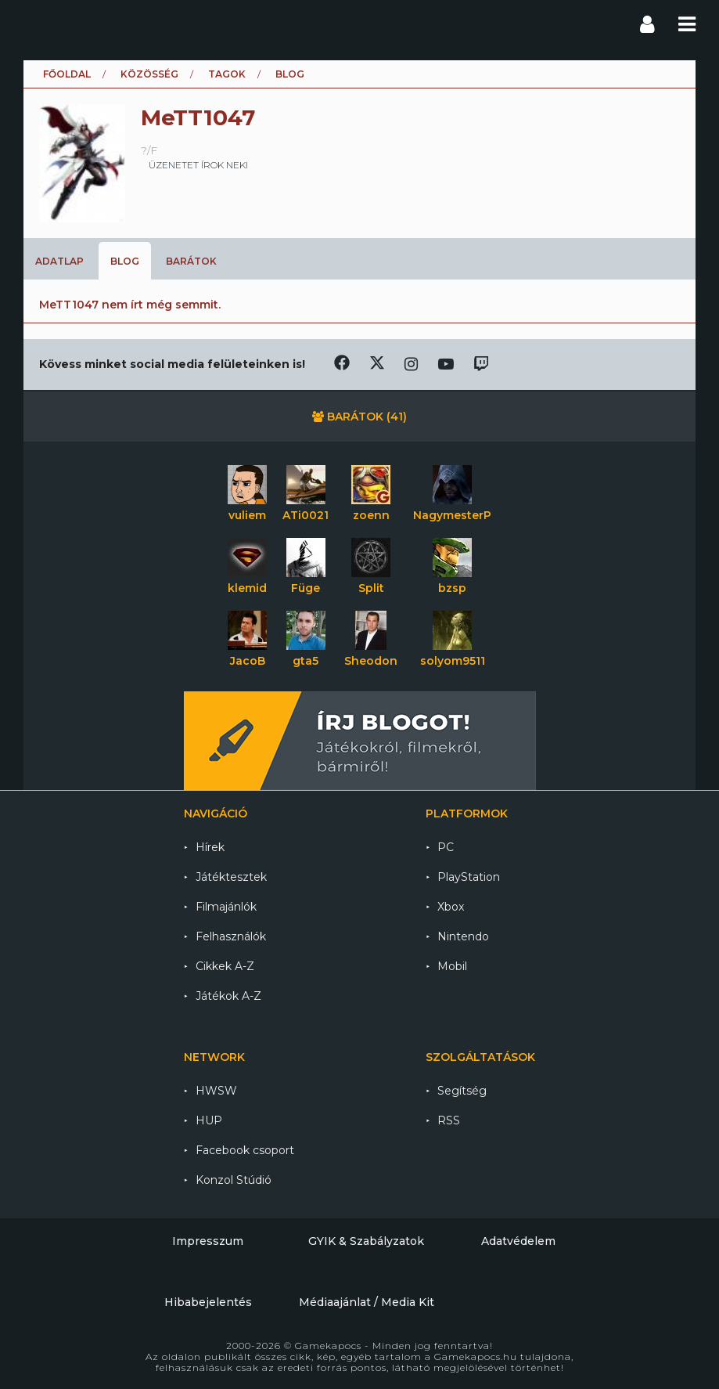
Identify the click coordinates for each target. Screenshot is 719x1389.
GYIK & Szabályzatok (366, 1241)
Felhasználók (231, 936)
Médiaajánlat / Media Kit (366, 1302)
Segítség (462, 1091)
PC (445, 847)
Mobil (452, 966)
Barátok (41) (359, 416)
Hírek (210, 847)
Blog (124, 261)
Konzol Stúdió (233, 1180)
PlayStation (468, 877)
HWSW (216, 1091)
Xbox (450, 907)
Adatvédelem (518, 1241)
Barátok (191, 261)
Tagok (227, 74)
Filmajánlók (226, 907)
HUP (209, 1120)
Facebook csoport (245, 1150)
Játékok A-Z (228, 996)
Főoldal (67, 74)
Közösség (149, 74)
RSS (448, 1120)
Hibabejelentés (208, 1302)
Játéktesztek (231, 877)
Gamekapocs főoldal (37, 23)
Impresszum (207, 1241)
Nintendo (463, 936)
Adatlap (59, 261)
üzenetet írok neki (198, 165)
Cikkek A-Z (225, 966)
